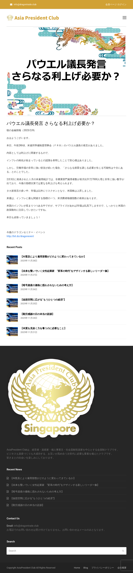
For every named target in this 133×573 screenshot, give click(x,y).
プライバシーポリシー (102, 567)
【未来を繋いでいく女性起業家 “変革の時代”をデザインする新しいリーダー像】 (65, 271)
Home (77, 567)
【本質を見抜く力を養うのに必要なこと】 (43, 328)
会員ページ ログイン (115, 4)
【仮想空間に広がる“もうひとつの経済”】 (43, 299)
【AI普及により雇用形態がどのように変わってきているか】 (53, 256)
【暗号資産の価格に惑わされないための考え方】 (47, 285)
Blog (85, 567)
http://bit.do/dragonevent (20, 236)
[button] (124, 17)
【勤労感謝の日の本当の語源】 (37, 314)
